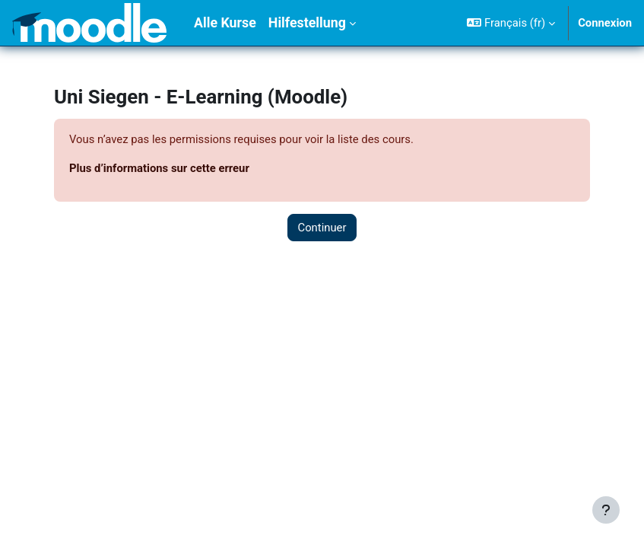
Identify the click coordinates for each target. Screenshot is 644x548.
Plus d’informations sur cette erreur (159, 168)
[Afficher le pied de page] (606, 510)
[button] (511, 23)
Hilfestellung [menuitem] (307, 22)
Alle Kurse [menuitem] (225, 22)
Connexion (605, 23)
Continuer (321, 227)
